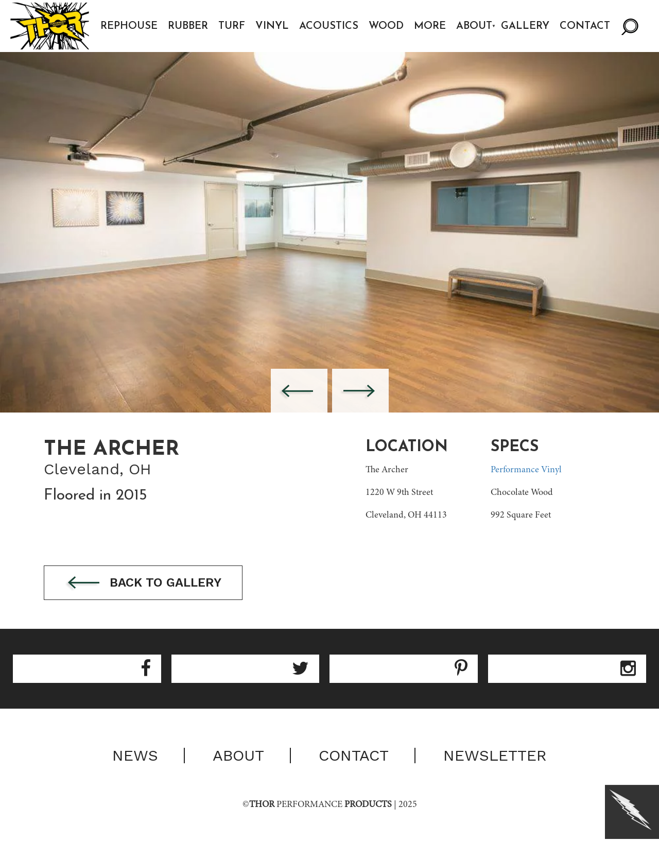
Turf (231, 26)
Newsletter (495, 755)
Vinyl (272, 26)
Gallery (525, 26)
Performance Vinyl (526, 470)
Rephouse (129, 26)
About (474, 26)
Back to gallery (143, 583)
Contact (585, 26)
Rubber (188, 26)
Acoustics (328, 26)
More (430, 26)
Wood (386, 26)
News (135, 755)
